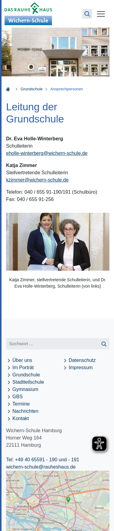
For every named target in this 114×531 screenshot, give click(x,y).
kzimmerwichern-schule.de (37, 179)
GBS (17, 396)
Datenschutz (82, 360)
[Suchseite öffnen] (87, 14)
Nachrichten (25, 411)
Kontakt (20, 418)
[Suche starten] (104, 344)
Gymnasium (25, 389)
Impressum (81, 367)
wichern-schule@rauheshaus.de (41, 466)
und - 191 (68, 459)
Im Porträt (23, 367)
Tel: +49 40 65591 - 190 (31, 459)
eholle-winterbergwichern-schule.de (47, 153)
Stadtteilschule (28, 382)
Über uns (22, 360)
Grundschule (32, 89)
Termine (21, 403)
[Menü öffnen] (101, 14)
